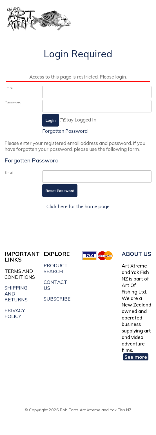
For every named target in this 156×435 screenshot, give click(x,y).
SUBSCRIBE (57, 299)
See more (135, 357)
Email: (9, 88)
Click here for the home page (78, 206)
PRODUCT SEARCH (56, 268)
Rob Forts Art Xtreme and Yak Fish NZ (96, 409)
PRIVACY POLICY (15, 313)
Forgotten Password (65, 131)
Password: (13, 102)
